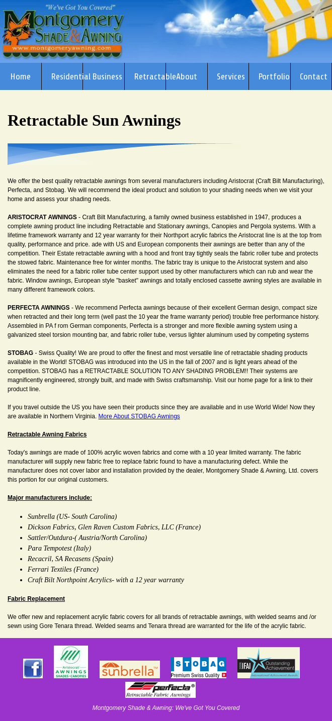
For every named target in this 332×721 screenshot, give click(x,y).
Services (231, 76)
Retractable (150, 76)
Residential (67, 76)
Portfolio (274, 76)
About (186, 76)
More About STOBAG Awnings (139, 416)
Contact (313, 76)
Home (20, 76)
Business (107, 76)
